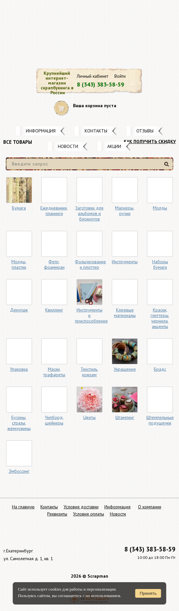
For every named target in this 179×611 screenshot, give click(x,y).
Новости (68, 146)
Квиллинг (54, 310)
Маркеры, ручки (124, 210)
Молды (160, 208)
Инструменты (125, 262)
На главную (23, 506)
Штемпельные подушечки (160, 420)
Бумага (19, 208)
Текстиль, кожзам (89, 372)
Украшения (125, 369)
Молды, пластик (18, 264)
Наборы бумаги (160, 264)
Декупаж (19, 310)
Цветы (89, 417)
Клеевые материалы (125, 312)
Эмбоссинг (19, 471)
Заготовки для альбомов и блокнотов (89, 213)
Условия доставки (81, 506)
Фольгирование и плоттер (90, 264)
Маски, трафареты (54, 372)
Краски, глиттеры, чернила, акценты (160, 318)
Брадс (160, 369)
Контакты (96, 131)
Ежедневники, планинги (54, 210)
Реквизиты (57, 513)
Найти (167, 166)
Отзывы (144, 131)
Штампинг (124, 417)
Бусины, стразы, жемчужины (19, 422)
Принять (148, 593)
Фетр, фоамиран (54, 264)
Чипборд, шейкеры (54, 420)
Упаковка (19, 369)
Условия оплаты (88, 513)
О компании (149, 506)
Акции (114, 146)
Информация (41, 131)
